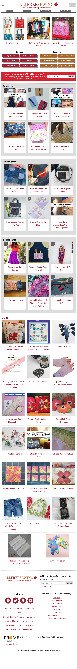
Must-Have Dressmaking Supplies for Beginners (62, 225)
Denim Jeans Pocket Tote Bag (15, 223)
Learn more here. (10, 644)
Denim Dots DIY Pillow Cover (15, 148)
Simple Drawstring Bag (38, 523)
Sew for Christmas (66, 61)
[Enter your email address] (53, 583)
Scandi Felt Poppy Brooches (63, 420)
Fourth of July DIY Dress (62, 268)
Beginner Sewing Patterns (66, 56)
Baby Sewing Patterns (66, 66)
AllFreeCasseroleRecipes (57, 618)
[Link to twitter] (16, 601)
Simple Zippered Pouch (63, 488)
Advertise (18, 608)
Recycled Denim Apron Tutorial (38, 268)
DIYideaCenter (57, 606)
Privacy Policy (26, 621)
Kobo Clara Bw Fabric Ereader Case (64, 524)
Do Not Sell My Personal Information (19, 617)
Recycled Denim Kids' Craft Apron (38, 190)
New (4, 318)
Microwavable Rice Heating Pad (13, 420)
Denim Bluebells (63, 347)
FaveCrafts (56, 598)
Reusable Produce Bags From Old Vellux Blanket (20, 562)
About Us (7, 608)
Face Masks (28, 61)
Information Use (26, 78)
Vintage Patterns (28, 56)
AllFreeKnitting (56, 604)
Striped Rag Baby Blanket (63, 454)
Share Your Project (24, 625)
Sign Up (71, 76)
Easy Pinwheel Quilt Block (13, 488)
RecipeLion (57, 612)
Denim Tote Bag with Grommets (62, 190)
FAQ (19, 613)
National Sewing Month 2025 (38, 455)
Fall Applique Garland (13, 454)
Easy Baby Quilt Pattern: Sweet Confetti (13, 348)
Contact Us (29, 608)
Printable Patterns (28, 66)
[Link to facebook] (8, 601)
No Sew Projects (48, 61)
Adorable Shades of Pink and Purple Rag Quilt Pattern (38, 303)
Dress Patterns (11, 66)
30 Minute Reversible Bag (62, 148)
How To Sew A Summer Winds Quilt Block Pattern (38, 348)
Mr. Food (57, 609)
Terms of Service (12, 629)
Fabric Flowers (11, 61)
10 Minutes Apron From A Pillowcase (38, 148)
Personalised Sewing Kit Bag (62, 301)
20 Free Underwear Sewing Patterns (62, 114)
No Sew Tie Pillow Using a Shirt (38, 44)
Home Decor (48, 66)
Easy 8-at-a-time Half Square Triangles (38, 490)
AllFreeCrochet (56, 601)
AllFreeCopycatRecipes (56, 615)
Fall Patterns (48, 56)
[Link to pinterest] (23, 601)
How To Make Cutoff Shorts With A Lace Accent (13, 526)
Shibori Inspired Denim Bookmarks (38, 114)
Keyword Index (11, 621)
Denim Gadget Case (15, 300)
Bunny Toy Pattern (57, 561)
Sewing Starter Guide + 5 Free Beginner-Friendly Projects (13, 384)
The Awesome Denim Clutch (15, 190)
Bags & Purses (11, 56)
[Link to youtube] (30, 601)
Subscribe (9, 625)
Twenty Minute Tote (14, 43)
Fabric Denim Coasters (38, 381)
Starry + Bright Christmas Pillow (38, 420)
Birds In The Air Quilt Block (38, 223)
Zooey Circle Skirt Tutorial (15, 268)
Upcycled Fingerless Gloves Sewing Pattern (63, 383)
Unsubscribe (27, 629)
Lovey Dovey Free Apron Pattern (63, 44)
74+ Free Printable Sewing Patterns (15, 114)
